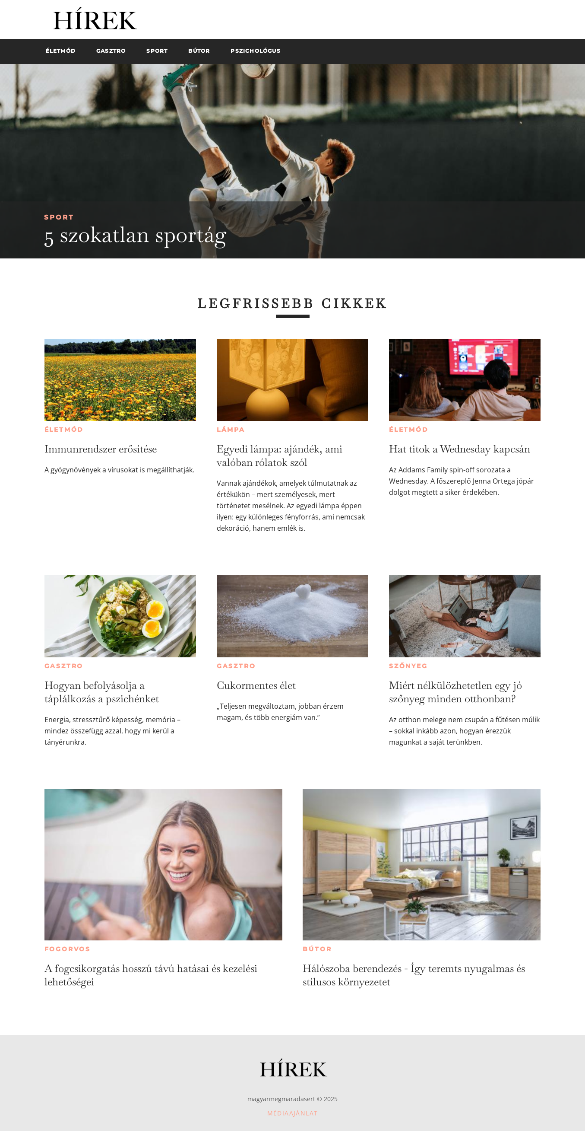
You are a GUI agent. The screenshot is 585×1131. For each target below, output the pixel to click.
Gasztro (64, 666)
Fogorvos (67, 949)
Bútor (317, 949)
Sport (59, 217)
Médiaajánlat (292, 1113)
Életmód (64, 429)
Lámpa (231, 429)
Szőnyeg (408, 666)
